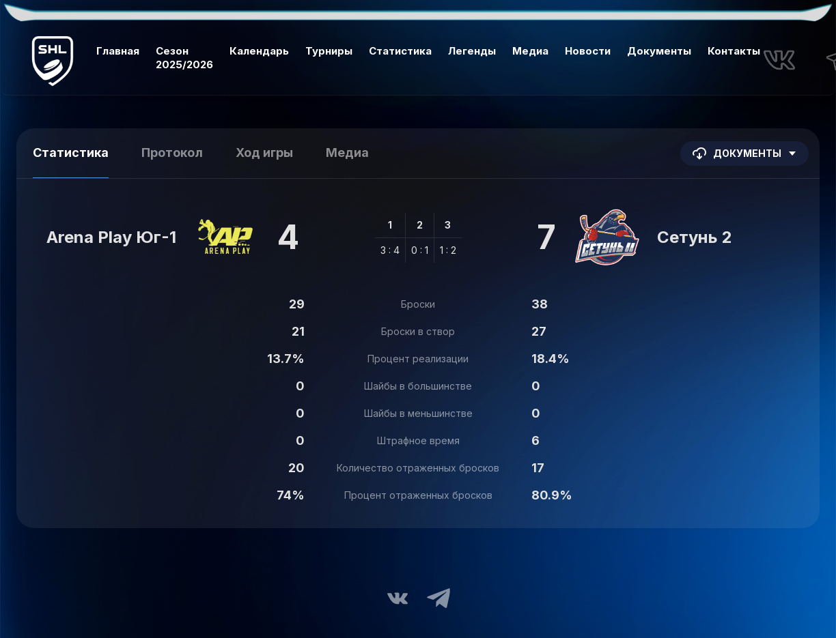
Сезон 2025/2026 (184, 57)
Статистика (400, 50)
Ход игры (264, 152)
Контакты (734, 50)
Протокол (172, 152)
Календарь (259, 50)
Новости (588, 50)
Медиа (530, 50)
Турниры (328, 50)
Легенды (472, 50)
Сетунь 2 (694, 237)
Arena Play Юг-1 (111, 237)
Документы (659, 50)
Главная (117, 50)
